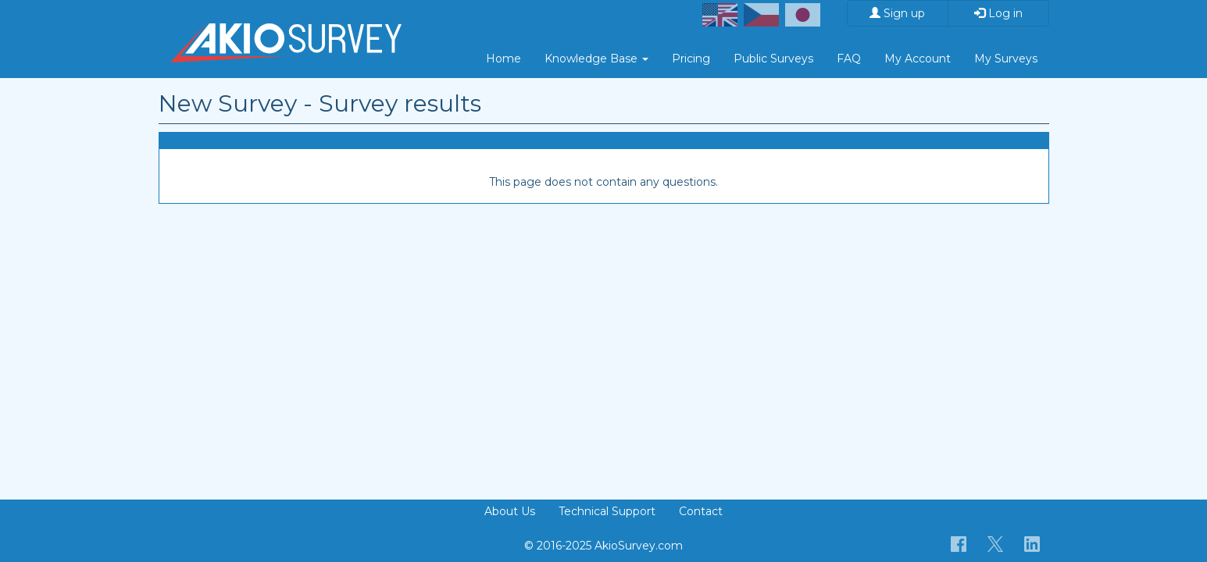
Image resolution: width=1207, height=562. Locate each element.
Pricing (691, 59)
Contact (701, 511)
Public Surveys (773, 59)
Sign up (897, 13)
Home (503, 59)
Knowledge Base (596, 59)
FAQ (849, 59)
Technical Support (607, 511)
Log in (998, 13)
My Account (917, 59)
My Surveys (1005, 59)
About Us (509, 511)
